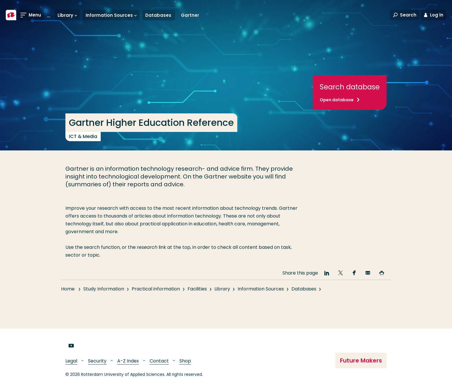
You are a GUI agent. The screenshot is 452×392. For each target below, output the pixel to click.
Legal (71, 361)
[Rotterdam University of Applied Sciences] (11, 15)
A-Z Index (128, 361)
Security (97, 361)
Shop (185, 361)
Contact (159, 361)
